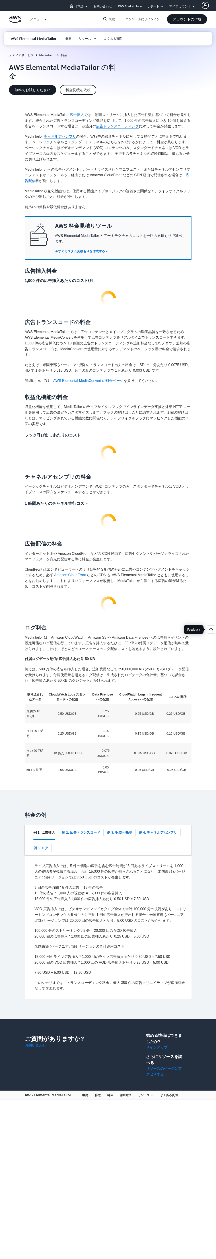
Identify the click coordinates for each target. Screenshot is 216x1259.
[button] (187, 19)
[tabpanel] (110, 927)
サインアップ (156, 1047)
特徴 (98, 1095)
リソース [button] (145, 1095)
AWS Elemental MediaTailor (48, 1095)
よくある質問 (169, 1095)
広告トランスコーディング (117, 126)
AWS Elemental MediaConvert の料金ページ (88, 381)
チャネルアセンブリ (60, 136)
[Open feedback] (211, 629)
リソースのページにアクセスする (164, 1071)
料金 (110, 1095)
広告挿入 (77, 115)
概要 (85, 1095)
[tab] (44, 832)
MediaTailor (47, 55)
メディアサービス (21, 55)
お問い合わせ (35, 1045)
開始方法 (125, 1095)
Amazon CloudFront (70, 575)
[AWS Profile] (205, 5)
